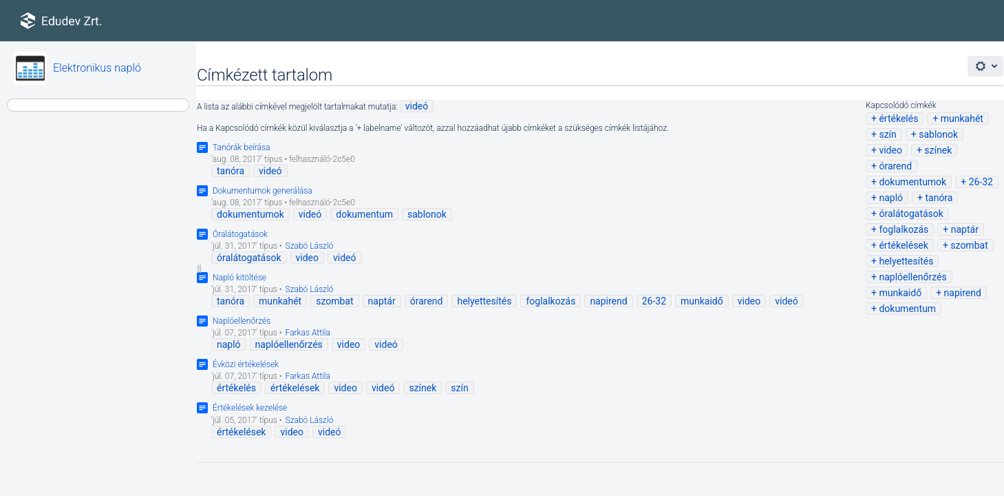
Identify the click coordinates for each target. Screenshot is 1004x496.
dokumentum (907, 308)
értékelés (898, 118)
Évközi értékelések (246, 364)
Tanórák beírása (241, 147)
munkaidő (900, 292)
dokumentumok (912, 181)
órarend (895, 166)
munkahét (962, 118)
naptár (965, 229)
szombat (968, 245)
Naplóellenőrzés (241, 321)
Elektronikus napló (97, 67)
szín (887, 134)
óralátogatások (911, 213)
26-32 (981, 181)
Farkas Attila (308, 333)
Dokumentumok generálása (262, 191)
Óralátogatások (240, 234)
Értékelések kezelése (250, 408)
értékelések (903, 245)
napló (891, 197)
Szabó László (310, 246)
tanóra (938, 197)
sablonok (938, 134)
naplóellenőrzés (912, 276)
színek (938, 150)
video (890, 150)
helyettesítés (906, 261)
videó (417, 106)
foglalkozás (903, 229)
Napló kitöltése (239, 277)
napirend (962, 292)
